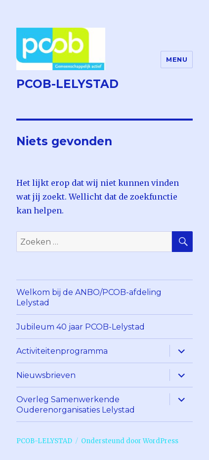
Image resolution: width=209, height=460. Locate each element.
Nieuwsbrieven (46, 375)
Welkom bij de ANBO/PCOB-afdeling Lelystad (89, 297)
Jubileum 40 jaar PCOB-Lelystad (80, 327)
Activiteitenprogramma (62, 351)
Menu (176, 59)
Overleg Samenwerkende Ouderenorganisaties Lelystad (75, 405)
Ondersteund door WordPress (129, 441)
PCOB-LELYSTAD (67, 84)
